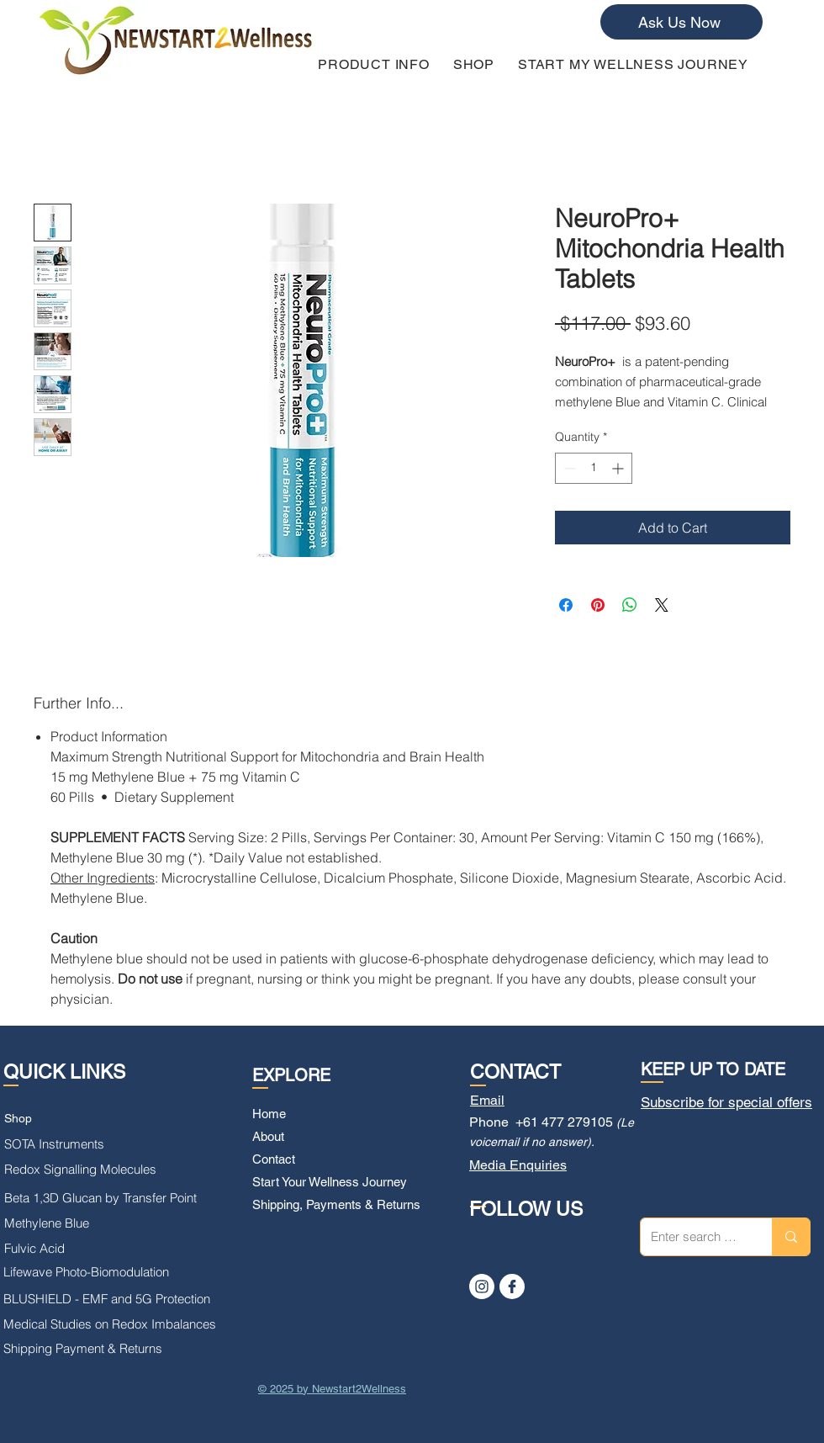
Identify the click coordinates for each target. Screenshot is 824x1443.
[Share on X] (662, 605)
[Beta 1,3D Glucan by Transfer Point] (108, 1198)
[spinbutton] (593, 468)
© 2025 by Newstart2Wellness (332, 1388)
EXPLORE (291, 1075)
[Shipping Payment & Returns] (100, 1348)
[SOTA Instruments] (64, 1144)
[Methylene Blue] (57, 1223)
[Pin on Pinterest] (598, 605)
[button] (373, 64)
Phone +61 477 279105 (541, 1122)
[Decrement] (567, 468)
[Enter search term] (694, 1236)
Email (487, 1100)
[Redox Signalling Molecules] (104, 1169)
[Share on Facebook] (566, 605)
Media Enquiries (518, 1165)
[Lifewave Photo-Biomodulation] (93, 1272)
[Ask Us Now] (681, 22)
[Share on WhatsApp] (630, 605)
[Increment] (619, 468)
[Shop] (79, 1119)
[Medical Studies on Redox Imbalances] (115, 1324)
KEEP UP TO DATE (713, 1069)
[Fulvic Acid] (51, 1248)
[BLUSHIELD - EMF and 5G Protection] (115, 1299)
